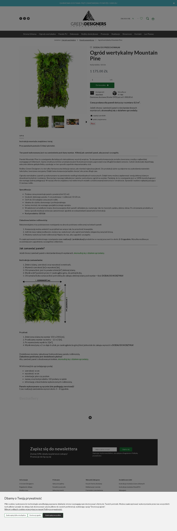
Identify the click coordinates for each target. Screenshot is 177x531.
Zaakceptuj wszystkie (53, 515)
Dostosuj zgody (35, 515)
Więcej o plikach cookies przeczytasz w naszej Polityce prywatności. (33, 509)
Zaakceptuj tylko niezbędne (16, 515)
